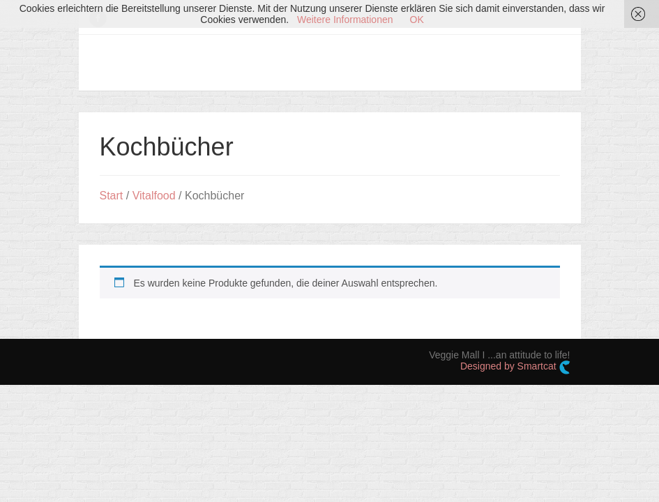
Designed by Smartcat (515, 367)
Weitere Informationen (345, 19)
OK (417, 19)
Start (111, 195)
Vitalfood (154, 195)
